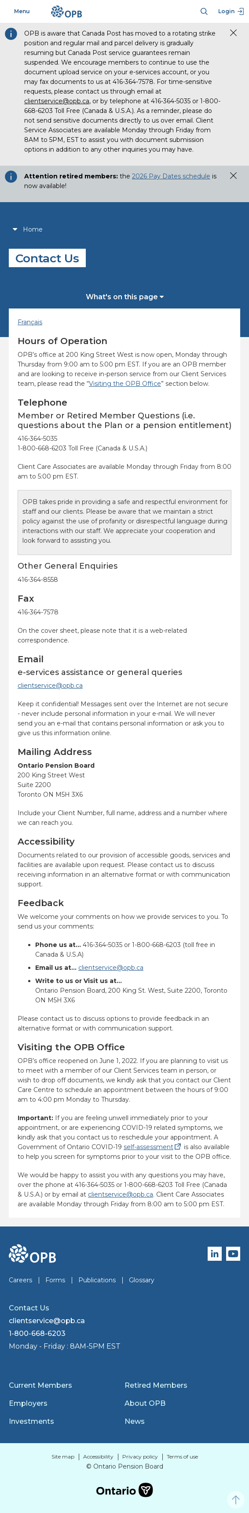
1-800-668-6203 (37, 1333)
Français (30, 322)
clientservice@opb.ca (56, 101)
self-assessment (153, 1147)
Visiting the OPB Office (125, 384)
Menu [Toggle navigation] (17, 11)
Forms (55, 1280)
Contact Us (29, 1308)
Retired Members (155, 1385)
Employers (28, 1403)
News (134, 1421)
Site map (62, 1456)
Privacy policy (140, 1456)
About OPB (144, 1403)
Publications (97, 1280)
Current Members (40, 1385)
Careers (20, 1280)
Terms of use (182, 1456)
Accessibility (98, 1456)
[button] (230, 31)
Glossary (141, 1280)
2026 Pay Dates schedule (171, 176)
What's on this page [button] (125, 297)
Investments (31, 1421)
